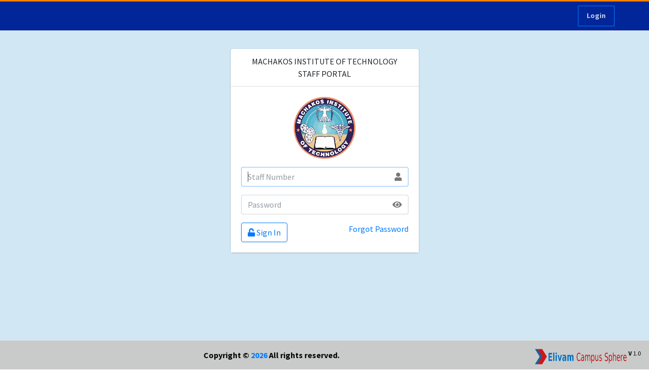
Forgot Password (378, 229)
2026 (259, 355)
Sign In (264, 232)
